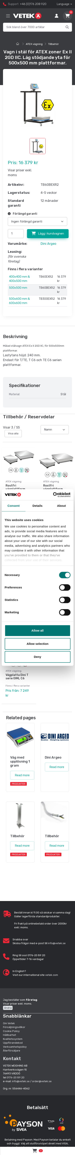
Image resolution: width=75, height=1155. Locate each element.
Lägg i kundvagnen (48, 233)
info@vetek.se (57, 943)
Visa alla (13, 433)
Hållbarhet (9, 1034)
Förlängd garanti (22, 213)
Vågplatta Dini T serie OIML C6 (17, 676)
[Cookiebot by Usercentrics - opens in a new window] (53, 494)
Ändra (8, 1007)
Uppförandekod (13, 1042)
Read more (22, 775)
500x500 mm (18, 288)
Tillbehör (53, 44)
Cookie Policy (11, 1031)
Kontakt (12, 1058)
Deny (37, 656)
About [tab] (61, 505)
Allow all (37, 630)
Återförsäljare (11, 1050)
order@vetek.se (42, 1081)
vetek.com (51, 974)
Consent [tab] (13, 505)
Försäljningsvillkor (14, 1027)
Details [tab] (38, 505)
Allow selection (37, 643)
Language (63, 4)
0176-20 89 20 (15, 1077)
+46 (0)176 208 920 (33, 4)
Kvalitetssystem (12, 1038)
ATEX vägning (34, 44)
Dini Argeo (48, 244)
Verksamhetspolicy (15, 1046)
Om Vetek (9, 1023)
